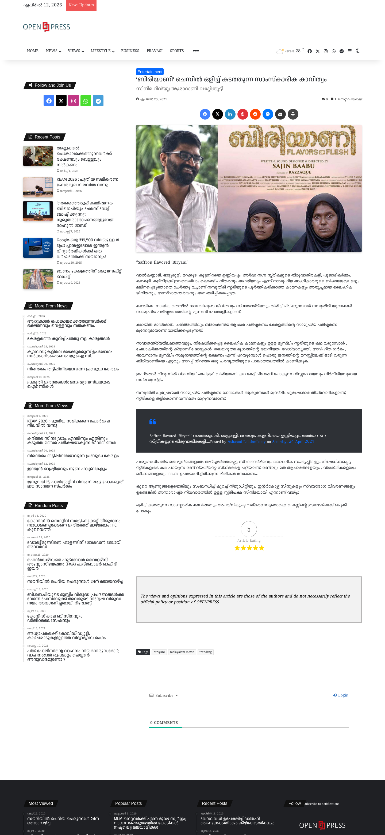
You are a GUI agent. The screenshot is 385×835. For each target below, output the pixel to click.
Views (74, 51)
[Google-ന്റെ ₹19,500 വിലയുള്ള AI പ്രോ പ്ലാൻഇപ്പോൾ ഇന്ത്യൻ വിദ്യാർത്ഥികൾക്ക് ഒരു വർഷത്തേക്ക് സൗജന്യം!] (38, 248)
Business (130, 51)
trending (205, 652)
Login (340, 695)
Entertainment (149, 71)
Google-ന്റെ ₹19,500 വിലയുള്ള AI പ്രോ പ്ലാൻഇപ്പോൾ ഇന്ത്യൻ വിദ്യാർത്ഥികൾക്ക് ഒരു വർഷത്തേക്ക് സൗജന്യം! (88, 248)
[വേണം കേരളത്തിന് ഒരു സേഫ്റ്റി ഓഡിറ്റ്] (38, 279)
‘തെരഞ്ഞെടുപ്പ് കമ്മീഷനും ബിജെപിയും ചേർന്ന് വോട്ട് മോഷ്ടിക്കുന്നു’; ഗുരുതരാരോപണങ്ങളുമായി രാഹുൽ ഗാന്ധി (85, 214)
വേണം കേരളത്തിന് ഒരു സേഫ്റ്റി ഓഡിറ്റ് (89, 274)
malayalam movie (182, 652)
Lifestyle (101, 51)
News (51, 51)
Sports (177, 51)
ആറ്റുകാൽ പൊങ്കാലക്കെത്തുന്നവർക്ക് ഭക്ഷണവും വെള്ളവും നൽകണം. (84, 156)
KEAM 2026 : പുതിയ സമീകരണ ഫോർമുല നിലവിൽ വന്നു (87, 182)
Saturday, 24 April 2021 (293, 441)
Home (32, 51)
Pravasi (155, 51)
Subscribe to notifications (321, 804)
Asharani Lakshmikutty (246, 441)
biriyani (159, 652)
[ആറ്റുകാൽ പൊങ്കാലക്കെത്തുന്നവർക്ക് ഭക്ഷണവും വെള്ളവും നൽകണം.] (38, 156)
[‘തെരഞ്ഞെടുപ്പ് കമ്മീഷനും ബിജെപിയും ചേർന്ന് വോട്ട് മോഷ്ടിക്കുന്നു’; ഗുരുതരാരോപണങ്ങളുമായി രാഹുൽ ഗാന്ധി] (38, 211)
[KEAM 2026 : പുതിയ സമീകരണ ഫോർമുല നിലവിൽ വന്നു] (38, 187)
